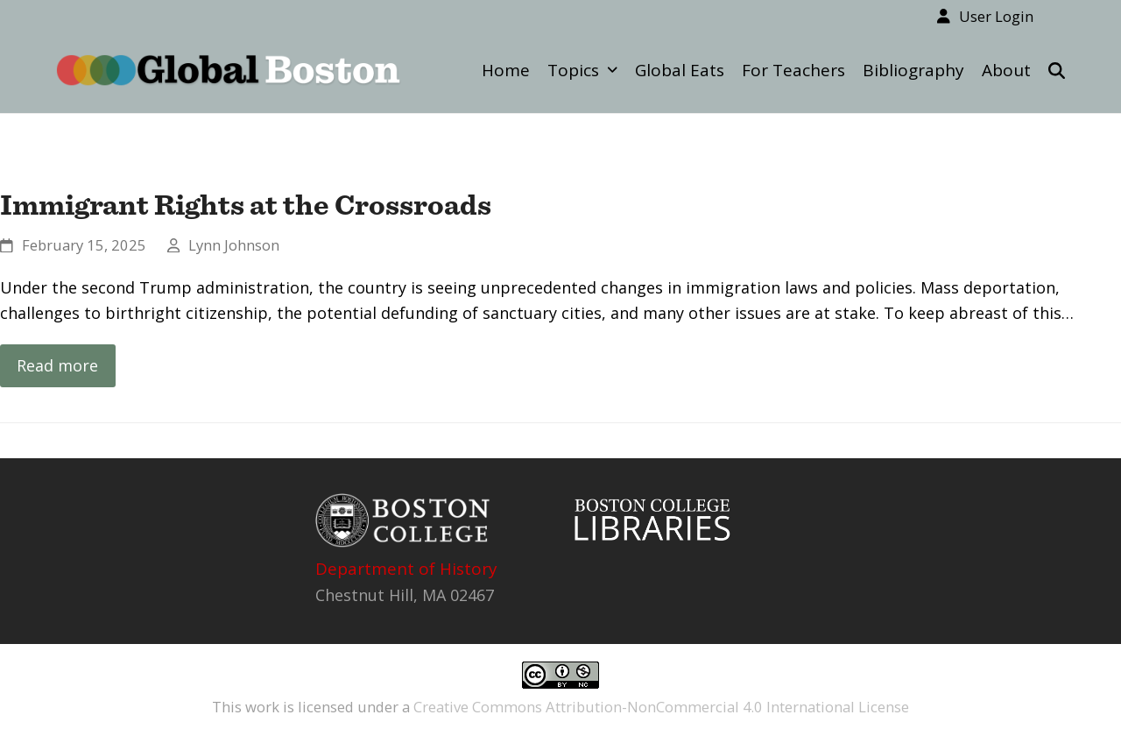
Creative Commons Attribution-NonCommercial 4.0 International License (661, 707)
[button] (1056, 70)
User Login (996, 16)
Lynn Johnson (233, 245)
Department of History (406, 568)
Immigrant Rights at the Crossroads (245, 204)
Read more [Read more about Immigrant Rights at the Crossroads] (57, 365)
